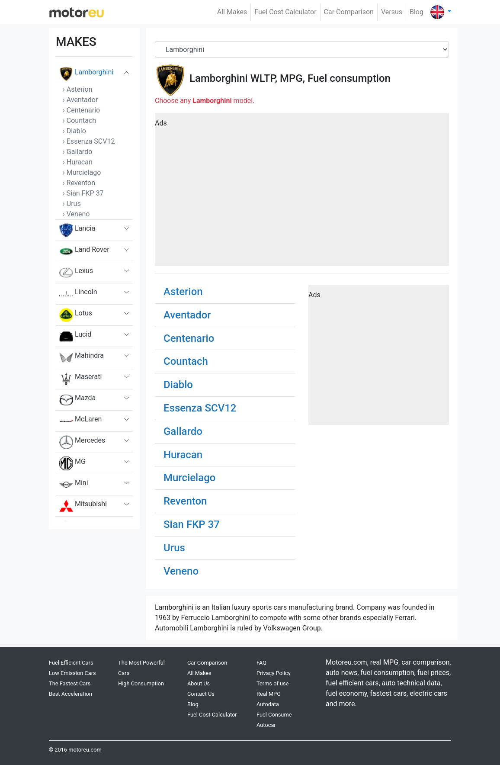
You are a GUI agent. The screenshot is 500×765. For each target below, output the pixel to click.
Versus (391, 12)
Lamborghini (86, 74)
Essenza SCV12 (199, 408)
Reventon (185, 501)
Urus (174, 548)
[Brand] (302, 49)
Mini (73, 485)
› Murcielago (82, 172)
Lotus (75, 315)
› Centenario (81, 110)
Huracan (182, 455)
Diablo (178, 385)
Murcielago (189, 478)
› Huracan (78, 162)
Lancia (77, 230)
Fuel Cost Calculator (285, 12)
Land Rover (84, 251)
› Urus (72, 203)
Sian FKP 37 (191, 524)
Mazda (77, 400)
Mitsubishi (83, 506)
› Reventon (79, 183)
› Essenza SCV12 (89, 141)
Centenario (188, 338)
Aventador (187, 315)
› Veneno (76, 214)
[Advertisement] (302, 192)
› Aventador (80, 100)
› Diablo (74, 131)
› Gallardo (77, 152)
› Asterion (77, 89)
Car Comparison (349, 12)
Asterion (183, 292)
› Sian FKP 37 (83, 193)
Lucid (75, 336)
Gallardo (182, 431)
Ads (161, 123)
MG (72, 463)
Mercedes (82, 442)
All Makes (232, 12)
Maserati (80, 379)
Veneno (181, 571)
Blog (416, 12)
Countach (185, 361)
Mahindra (81, 357)
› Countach (79, 120)
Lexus (76, 273)
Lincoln (78, 294)
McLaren (80, 421)
